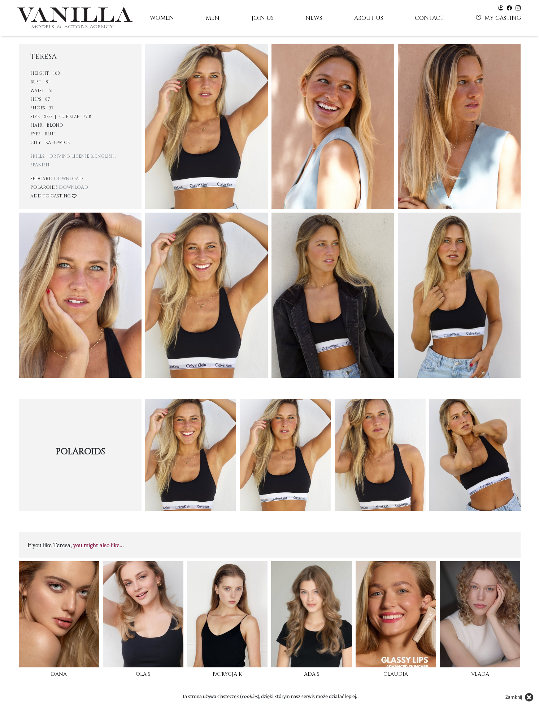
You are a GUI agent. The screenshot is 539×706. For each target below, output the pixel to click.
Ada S (312, 674)
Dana (59, 674)
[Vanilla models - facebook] (509, 7)
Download (68, 179)
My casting (499, 17)
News (313, 18)
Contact (429, 18)
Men (212, 18)
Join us (263, 18)
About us (368, 18)
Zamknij (513, 697)
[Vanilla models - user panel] (500, 7)
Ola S (143, 674)
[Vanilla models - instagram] (518, 7)
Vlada (480, 674)
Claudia (395, 674)
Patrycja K (227, 674)
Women (162, 18)
